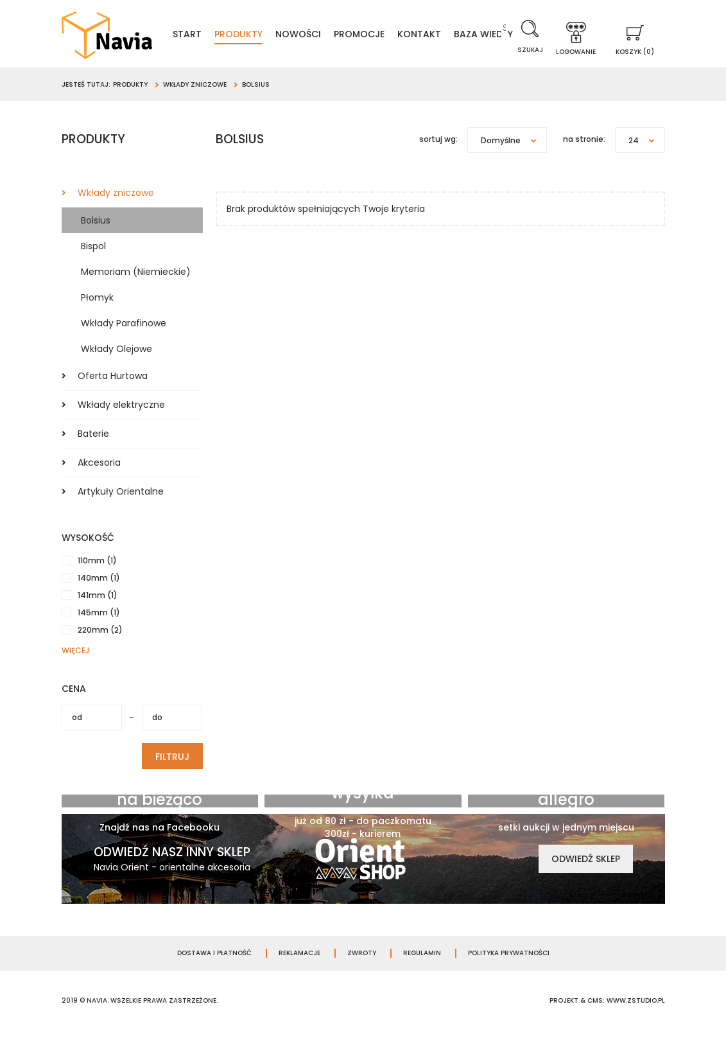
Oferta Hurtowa (113, 400)
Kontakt (450, 36)
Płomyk (97, 321)
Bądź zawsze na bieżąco (160, 815)
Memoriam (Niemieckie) (136, 296)
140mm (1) (99, 602)
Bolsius (95, 244)
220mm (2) (100, 654)
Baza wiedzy (337, 56)
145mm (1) (99, 636)
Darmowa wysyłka (363, 809)
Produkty (269, 36)
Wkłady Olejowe (116, 373)
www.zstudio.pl (636, 1025)
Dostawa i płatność (214, 977)
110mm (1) (97, 584)
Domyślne (513, 164)
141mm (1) (97, 619)
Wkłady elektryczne (121, 429)
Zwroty (361, 977)
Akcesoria (99, 486)
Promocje (390, 36)
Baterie (93, 458)
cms (595, 1025)
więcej (75, 674)
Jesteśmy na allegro (566, 815)
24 (646, 164)
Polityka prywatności (508, 977)
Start (217, 36)
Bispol (93, 270)
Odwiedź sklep (585, 883)
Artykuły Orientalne (121, 515)
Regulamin (422, 977)
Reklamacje (299, 977)
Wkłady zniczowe (116, 217)
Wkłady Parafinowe (123, 347)
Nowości (329, 36)
